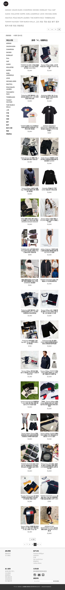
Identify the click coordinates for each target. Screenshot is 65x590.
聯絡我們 (8, 553)
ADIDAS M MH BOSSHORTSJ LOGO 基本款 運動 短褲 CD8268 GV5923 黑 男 (49, 529)
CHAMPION (27, 10)
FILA (49, 10)
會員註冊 (8, 571)
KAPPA (22, 14)
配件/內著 (9, 25)
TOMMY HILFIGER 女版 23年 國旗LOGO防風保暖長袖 (49, 280)
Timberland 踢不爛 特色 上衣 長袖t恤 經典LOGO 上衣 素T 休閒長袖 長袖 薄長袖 (29, 311)
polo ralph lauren (21, 18)
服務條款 (8, 575)
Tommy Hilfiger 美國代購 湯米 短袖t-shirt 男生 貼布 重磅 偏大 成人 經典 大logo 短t (30, 528)
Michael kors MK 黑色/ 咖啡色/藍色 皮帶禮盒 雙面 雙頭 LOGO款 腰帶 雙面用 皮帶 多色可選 (49, 466)
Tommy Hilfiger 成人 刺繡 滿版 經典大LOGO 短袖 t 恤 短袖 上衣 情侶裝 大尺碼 (49, 311)
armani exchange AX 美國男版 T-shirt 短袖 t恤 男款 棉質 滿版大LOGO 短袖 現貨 (30, 403)
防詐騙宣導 (8, 581)
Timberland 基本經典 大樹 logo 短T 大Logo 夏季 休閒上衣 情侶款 (29, 342)
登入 (13, 571)
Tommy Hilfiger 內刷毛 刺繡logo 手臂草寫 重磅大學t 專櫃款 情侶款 (30, 189)
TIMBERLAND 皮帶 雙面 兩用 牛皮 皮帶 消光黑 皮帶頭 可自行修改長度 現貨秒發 (30, 250)
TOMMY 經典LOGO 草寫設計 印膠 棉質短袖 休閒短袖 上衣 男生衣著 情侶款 (30, 127)
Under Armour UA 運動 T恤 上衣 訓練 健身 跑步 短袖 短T (30, 158)
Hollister (15, 14)
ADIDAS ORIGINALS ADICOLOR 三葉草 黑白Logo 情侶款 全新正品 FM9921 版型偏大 (49, 128)
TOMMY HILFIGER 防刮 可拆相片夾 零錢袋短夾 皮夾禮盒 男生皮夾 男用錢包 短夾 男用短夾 (30, 466)
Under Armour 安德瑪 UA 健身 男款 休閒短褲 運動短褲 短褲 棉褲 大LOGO (49, 159)
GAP (53, 10)
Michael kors (51, 14)
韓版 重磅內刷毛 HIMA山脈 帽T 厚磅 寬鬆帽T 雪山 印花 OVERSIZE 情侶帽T (30, 281)
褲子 (53, 21)
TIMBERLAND (50, 18)
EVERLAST (43, 10)
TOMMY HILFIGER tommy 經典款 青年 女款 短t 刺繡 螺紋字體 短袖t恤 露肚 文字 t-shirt (49, 497)
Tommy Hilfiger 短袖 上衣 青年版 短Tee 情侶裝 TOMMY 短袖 (49, 66)
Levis (42, 14)
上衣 (37, 21)
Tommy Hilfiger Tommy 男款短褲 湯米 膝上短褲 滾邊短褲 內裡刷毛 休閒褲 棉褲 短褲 (29, 435)
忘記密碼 (8, 573)
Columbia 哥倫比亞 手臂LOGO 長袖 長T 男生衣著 (49, 189)
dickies (36, 10)
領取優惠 (56, 581)
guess (7, 14)
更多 (33, 539)
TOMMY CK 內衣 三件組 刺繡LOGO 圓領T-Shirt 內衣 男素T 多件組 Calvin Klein (30, 66)
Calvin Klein (17, 10)
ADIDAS (8, 10)
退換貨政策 (8, 579)
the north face (37, 18)
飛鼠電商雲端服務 (45, 586)
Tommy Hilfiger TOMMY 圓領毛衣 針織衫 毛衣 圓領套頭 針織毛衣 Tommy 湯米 (49, 435)
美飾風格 (8, 35)
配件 (57, 21)
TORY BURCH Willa (27, 21)
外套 (41, 21)
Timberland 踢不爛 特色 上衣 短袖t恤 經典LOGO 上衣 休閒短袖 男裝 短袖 (29, 97)
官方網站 (8, 555)
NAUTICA (8, 18)
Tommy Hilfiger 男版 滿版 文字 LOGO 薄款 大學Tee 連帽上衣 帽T (49, 220)
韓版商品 (20, 25)
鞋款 (14, 25)
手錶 (45, 21)
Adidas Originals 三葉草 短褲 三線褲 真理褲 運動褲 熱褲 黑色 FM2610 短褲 (49, 250)
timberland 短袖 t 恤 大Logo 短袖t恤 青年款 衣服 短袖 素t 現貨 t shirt (49, 97)
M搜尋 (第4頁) (17, 35)
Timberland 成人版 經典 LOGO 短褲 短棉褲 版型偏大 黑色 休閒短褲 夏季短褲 (49, 342)
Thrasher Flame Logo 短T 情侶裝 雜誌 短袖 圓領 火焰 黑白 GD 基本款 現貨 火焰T (30, 497)
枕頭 (49, 21)
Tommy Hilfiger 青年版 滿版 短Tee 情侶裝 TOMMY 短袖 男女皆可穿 (30, 372)
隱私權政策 (8, 577)
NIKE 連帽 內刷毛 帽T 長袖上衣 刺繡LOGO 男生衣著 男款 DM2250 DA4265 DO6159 (29, 220)
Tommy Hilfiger (12, 21)
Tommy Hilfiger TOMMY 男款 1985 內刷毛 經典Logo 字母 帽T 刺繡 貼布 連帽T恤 (49, 372)
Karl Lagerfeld (32, 14)
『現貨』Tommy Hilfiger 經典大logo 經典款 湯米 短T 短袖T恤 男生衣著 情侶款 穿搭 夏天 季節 (49, 404)
